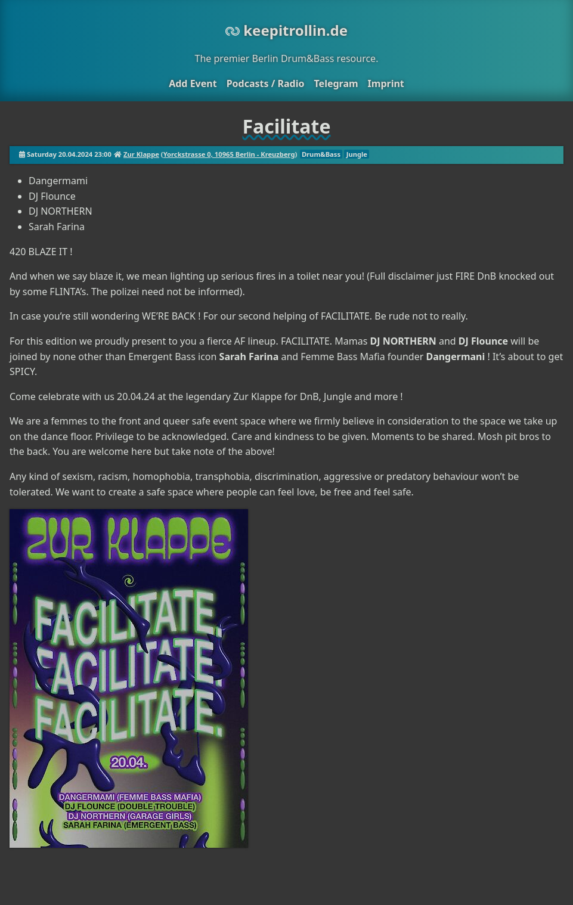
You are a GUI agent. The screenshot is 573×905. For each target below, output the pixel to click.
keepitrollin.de (286, 30)
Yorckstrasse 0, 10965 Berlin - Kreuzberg (229, 154)
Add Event (192, 83)
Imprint (386, 83)
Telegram (336, 83)
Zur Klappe (141, 154)
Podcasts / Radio (266, 83)
